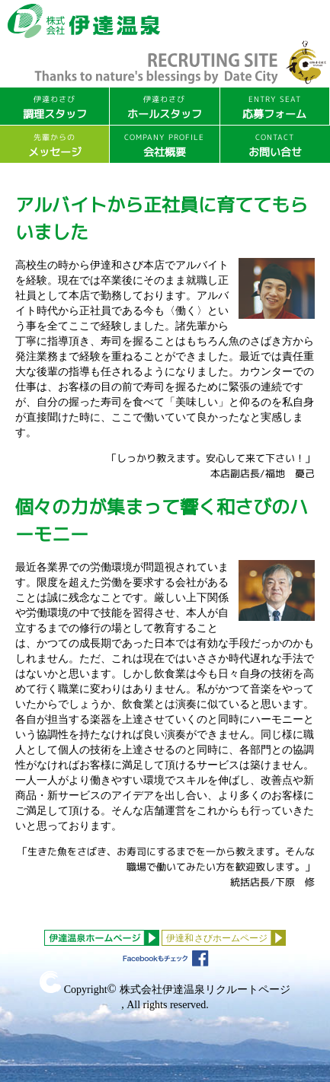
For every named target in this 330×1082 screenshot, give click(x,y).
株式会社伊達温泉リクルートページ (205, 989)
